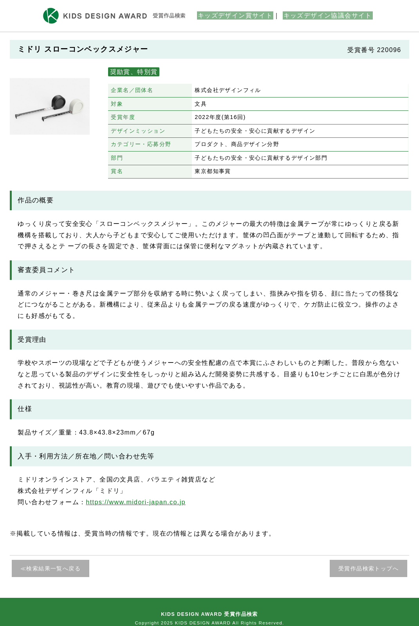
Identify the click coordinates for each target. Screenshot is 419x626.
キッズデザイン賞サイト (235, 15)
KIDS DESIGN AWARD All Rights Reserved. (229, 623)
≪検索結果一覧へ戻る (50, 568)
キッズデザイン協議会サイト (328, 15)
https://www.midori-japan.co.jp (136, 502)
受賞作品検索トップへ (368, 568)
